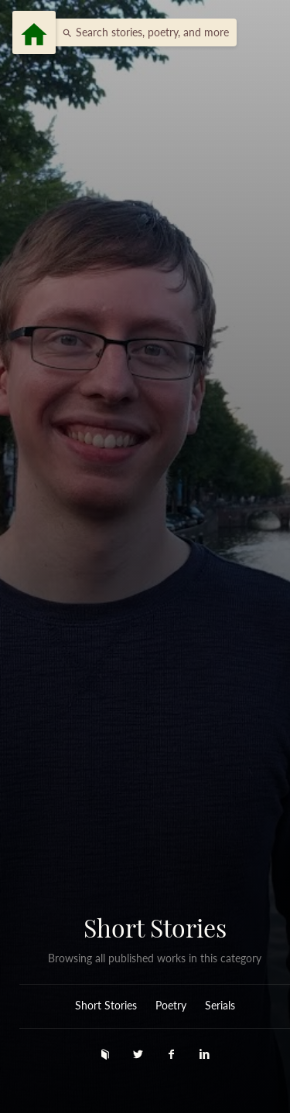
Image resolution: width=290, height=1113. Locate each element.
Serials (220, 1005)
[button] (141, 32)
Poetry (170, 1005)
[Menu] (34, 32)
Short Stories (155, 927)
